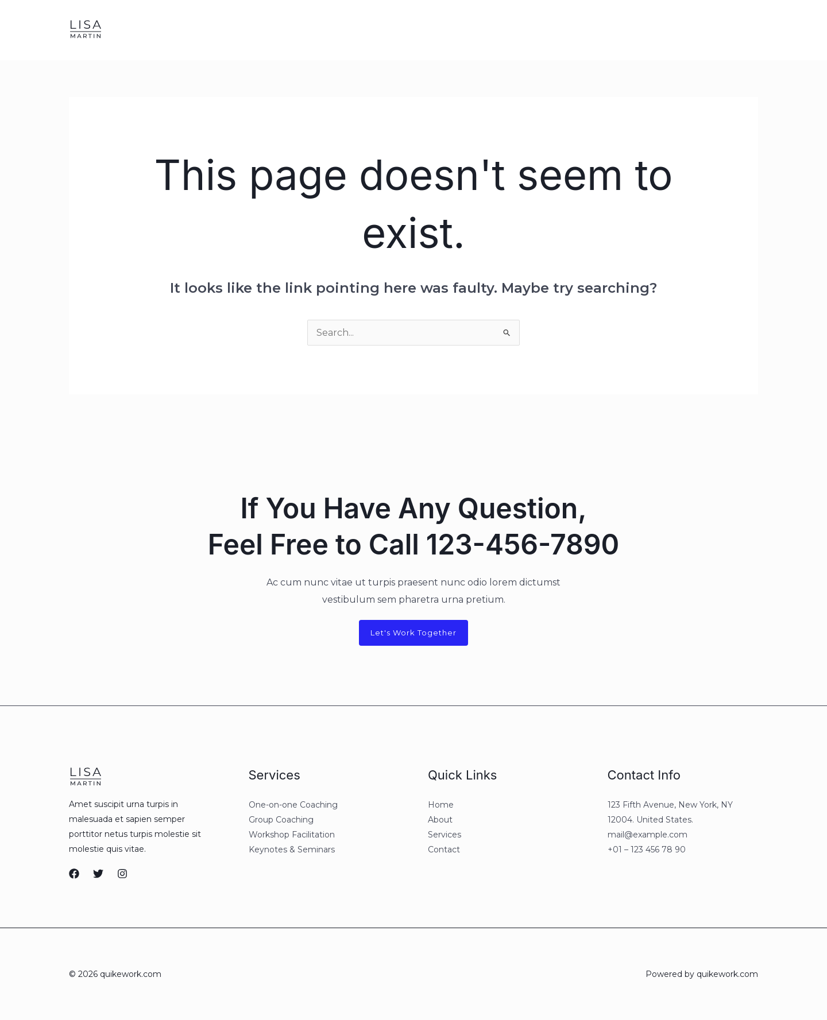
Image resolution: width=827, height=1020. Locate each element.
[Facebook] (588, 30)
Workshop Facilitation (292, 834)
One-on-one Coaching (293, 805)
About (171, 30)
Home (132, 30)
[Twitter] (612, 30)
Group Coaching (281, 820)
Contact (265, 30)
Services (216, 30)
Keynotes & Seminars (292, 849)
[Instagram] (636, 30)
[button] (705, 30)
